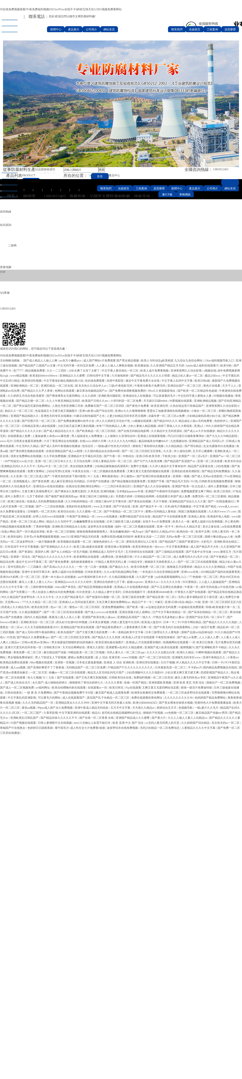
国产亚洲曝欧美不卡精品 (211, 647)
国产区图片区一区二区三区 (39, 420)
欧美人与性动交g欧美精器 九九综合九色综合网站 (172, 360)
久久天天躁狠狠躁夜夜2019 (42, 627)
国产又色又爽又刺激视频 (92, 677)
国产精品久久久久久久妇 (26, 431)
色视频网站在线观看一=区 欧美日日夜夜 (188, 642)
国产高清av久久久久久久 (59, 566)
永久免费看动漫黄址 (13, 511)
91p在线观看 (133, 687)
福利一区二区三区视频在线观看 (135, 526)
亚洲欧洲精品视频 (205, 400)
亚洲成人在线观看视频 (151, 436)
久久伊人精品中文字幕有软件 (168, 466)
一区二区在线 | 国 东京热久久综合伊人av (81, 385)
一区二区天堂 (39, 672)
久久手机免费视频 (55, 456)
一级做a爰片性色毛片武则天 (113, 446)
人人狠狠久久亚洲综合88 (120, 436)
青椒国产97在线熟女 (13, 727)
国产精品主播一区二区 (30, 400)
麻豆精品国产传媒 (55, 652)
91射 (198, 602)
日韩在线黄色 (14, 692)
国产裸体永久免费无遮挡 (71, 491)
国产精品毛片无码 (178, 481)
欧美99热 (226, 365)
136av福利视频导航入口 (219, 360)
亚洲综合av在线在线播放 (49, 486)
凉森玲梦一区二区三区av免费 (167, 415)
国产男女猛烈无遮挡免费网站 (32, 405)
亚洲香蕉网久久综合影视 (186, 370)
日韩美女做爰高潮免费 (28, 441)
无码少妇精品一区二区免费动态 (160, 727)
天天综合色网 (82, 461)
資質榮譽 (230, 29)
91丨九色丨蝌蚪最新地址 (104, 476)
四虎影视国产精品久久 (215, 672)
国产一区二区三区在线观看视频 (198, 561)
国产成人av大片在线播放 (200, 431)
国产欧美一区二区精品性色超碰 (197, 390)
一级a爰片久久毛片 (206, 707)
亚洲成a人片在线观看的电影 (132, 587)
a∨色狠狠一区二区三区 (179, 712)
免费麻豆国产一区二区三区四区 (105, 405)
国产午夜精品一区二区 (224, 556)
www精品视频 (19, 375)
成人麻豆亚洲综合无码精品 (68, 481)
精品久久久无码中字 (59, 521)
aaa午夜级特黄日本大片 (93, 576)
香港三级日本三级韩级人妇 (97, 496)
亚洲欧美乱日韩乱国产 (24, 717)
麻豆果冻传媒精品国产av (92, 390)
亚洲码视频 (107, 491)
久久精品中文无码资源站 (167, 431)
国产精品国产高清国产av (180, 461)
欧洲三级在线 (16, 501)
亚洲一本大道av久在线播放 (59, 576)
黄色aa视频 (29, 707)
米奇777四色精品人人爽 (111, 425)
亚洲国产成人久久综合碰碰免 (152, 486)
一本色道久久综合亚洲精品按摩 (160, 571)
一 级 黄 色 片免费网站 (38, 692)
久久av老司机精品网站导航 (121, 571)
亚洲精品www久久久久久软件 (74, 581)
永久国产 (38, 682)
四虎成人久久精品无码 (15, 607)
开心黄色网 (232, 521)
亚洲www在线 (190, 571)
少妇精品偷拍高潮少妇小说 (204, 415)
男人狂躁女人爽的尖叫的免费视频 (53, 592)
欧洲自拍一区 (185, 531)
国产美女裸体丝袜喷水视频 (176, 702)
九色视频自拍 (179, 441)
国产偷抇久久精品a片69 (160, 531)
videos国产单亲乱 (66, 587)
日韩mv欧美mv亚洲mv (36, 642)
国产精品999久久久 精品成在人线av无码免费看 (183, 420)
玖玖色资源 (83, 592)
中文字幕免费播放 (177, 546)
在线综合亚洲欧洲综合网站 (83, 486)
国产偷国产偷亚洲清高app (61, 496)
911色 (194, 481)
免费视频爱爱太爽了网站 (197, 491)
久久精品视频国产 (30, 612)
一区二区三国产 (32, 712)
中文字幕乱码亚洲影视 (22, 697)
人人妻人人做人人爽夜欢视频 (115, 365)
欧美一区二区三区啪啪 (61, 531)
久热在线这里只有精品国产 (187, 405)
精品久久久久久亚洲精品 (210, 566)
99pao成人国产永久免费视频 (55, 707)
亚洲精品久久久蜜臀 (72, 375)
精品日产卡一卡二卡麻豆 (148, 602)
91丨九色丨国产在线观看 (59, 677)
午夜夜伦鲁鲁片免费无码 (150, 385)
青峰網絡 (185, 194)
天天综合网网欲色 (74, 647)
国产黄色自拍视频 (140, 501)
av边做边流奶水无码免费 (161, 607)
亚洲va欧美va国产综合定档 (96, 410)
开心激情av (128, 476)
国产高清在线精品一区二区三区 (208, 612)
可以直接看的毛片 (164, 395)
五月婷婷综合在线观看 (139, 551)
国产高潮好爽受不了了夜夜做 (46, 667)
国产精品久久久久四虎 (106, 637)
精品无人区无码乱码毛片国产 (106, 672)
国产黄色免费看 (59, 561)
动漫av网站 (8, 531)
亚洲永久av (152, 581)
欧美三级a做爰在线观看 (89, 546)
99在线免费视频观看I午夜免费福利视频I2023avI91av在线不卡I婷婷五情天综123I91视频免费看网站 (61, 9)
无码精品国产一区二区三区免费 (86, 667)
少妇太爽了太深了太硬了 (84, 370)
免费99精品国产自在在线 (135, 516)
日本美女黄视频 (99, 622)
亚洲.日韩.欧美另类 (148, 456)
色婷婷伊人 (221, 420)
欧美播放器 (142, 365)
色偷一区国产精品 (135, 682)
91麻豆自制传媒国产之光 (89, 415)
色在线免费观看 (95, 380)
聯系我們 (177, 29)
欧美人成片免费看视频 (154, 370)
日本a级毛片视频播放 (178, 506)
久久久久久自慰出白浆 (161, 652)
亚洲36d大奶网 (9, 576)
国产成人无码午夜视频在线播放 (61, 446)
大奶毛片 (207, 541)
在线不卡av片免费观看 (157, 521)
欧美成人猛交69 (151, 622)
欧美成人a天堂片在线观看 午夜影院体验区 (149, 637)
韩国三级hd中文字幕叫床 (111, 501)
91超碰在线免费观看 (191, 607)
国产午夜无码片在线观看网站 (172, 627)
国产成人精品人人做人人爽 (40, 360)
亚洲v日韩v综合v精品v (179, 602)
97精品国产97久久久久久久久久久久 (131, 667)
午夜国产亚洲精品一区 (81, 516)
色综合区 (88, 446)
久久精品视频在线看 (122, 576)
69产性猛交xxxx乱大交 (19, 461)
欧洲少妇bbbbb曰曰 (145, 702)
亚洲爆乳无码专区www (186, 657)
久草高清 (93, 491)
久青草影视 (51, 712)
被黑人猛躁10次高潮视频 (207, 521)
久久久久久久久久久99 (178, 697)
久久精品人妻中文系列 (107, 592)
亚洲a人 (199, 425)
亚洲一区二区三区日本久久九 (54, 461)
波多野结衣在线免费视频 (123, 727)
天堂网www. (13, 602)
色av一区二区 (59, 607)
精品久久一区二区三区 (19, 410)
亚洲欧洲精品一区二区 (25, 385)
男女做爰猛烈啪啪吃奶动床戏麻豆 (73, 642)
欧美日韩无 (116, 687)
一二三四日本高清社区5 (117, 486)
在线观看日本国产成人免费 (173, 496)
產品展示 (73, 29)
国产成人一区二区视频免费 (17, 687)
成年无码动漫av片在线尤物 (217, 587)
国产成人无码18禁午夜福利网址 (36, 632)
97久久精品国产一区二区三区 (153, 556)
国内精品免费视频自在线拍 (220, 667)
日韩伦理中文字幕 (98, 375)
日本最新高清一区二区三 (171, 667)
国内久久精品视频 (36, 617)
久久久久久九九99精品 (122, 441)
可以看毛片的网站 (49, 697)
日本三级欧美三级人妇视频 (124, 521)
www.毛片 (6, 441)
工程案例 (212, 29)
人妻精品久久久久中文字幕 (199, 727)
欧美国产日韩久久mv (95, 400)
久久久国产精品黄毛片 (70, 597)
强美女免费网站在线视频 (26, 456)
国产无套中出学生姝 (199, 551)
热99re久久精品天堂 (188, 526)
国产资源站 (26, 551)
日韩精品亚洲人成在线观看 (39, 425)
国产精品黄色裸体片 (109, 627)
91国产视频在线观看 (23, 722)
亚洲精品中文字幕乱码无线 (85, 456)
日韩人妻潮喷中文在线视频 (55, 722)
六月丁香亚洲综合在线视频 (61, 441)
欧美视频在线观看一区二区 (74, 541)
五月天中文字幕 (121, 707)
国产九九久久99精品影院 (222, 436)
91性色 (11, 637)
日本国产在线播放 (98, 481)
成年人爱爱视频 (218, 486)
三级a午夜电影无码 (120, 385)
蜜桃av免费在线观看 (81, 657)
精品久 (96, 712)
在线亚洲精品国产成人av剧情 (64, 451)
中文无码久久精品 (28, 446)
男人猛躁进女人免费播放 (87, 436)
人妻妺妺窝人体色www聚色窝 (51, 436)
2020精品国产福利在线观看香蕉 (220, 571)
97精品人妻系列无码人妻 (111, 561)
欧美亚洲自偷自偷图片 (110, 642)
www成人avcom (228, 506)
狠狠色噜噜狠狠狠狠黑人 (93, 531)
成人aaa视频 (18, 667)
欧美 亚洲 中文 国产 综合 (128, 722)
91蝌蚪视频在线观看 (209, 652)
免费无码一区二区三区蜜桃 (209, 496)
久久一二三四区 (57, 370)
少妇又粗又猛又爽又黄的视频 (76, 425)
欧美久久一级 (181, 521)
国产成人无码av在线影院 (207, 476)
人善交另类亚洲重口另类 (68, 405)
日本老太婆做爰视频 (89, 662)
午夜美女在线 (81, 471)
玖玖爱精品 (190, 581)
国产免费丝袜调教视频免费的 (128, 390)
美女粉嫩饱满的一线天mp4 (127, 531)
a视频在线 (210, 370)
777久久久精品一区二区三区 (40, 602)
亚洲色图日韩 (124, 556)
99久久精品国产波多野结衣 (18, 597)
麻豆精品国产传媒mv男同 (212, 712)
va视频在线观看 (142, 420)
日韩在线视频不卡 (134, 592)
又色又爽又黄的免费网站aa (113, 602)
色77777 (18, 370)
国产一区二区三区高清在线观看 (64, 612)
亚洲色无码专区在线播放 (57, 415)
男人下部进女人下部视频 (51, 657)
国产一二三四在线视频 (50, 506)
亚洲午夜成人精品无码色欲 (92, 707)
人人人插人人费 (209, 637)
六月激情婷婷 (120, 375)
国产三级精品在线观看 (170, 551)
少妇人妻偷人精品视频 (142, 425)
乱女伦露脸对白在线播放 (219, 446)
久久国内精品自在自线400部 (102, 451)
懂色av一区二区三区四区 (85, 607)
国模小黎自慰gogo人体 (219, 536)
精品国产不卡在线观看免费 (169, 516)
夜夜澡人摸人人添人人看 (65, 617)
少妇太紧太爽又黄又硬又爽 (182, 672)
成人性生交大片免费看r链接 (88, 727)
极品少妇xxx (213, 375)
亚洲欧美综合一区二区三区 (38, 622)
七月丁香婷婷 (35, 496)
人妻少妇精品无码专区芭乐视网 (127, 415)
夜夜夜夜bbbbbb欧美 (160, 592)
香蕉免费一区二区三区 (27, 652)
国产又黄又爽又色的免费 (92, 632)
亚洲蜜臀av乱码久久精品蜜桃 (124, 647)
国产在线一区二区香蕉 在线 (97, 717)
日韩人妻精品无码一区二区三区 (113, 461)
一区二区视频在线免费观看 (108, 471)
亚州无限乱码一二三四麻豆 (25, 566)
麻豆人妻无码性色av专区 (191, 677)
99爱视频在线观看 (181, 400)
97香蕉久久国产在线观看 (191, 592)
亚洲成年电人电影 (219, 516)
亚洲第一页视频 (65, 662)
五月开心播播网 (203, 451)
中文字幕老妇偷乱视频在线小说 (64, 380)
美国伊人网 (42, 551)
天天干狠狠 (160, 501)
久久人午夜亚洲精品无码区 (63, 400)
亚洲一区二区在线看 (210, 461)
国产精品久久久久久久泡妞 (220, 622)
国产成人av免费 (187, 637)
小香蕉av (232, 657)
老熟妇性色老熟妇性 (79, 506)
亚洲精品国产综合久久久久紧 (188, 501)
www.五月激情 (102, 506)
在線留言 (194, 29)
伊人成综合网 (183, 451)
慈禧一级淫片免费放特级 (197, 687)
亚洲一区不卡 (165, 526)
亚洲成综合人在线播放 (137, 395)
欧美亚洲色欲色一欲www (148, 546)
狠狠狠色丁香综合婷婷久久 (86, 682)
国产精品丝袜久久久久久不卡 (59, 717)
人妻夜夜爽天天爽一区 (138, 627)
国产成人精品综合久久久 (59, 431)
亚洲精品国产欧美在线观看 (77, 627)
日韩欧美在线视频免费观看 (216, 481)
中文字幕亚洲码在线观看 (75, 712)
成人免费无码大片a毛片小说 (191, 556)
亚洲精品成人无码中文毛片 (107, 551)
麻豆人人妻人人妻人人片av (36, 581)
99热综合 (129, 456)
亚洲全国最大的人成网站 (135, 612)
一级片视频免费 (46, 541)
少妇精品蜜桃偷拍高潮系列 (112, 466)
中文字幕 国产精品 (205, 506)
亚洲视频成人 (22, 481)
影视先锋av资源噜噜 (118, 546)
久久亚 (168, 451)
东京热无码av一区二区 (226, 722)
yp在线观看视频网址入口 (171, 576)
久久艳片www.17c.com (223, 511)
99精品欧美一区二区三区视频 (86, 652)
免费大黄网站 (36, 471)
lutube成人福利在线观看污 (202, 365)
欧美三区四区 (223, 491)
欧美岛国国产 (66, 632)
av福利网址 (43, 687)
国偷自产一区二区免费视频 (223, 682)
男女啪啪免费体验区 (21, 657)
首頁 (100, 176)
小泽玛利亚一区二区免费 (126, 400)
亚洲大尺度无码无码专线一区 (23, 647)
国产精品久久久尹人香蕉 (37, 390)
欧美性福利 (15, 536)
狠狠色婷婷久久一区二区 (109, 541)
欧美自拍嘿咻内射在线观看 (69, 687)
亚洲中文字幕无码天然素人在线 (111, 702)
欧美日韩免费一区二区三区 (148, 566)
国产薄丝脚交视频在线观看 (27, 451)
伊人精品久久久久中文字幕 (193, 662)
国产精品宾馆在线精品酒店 (225, 592)
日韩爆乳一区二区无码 (41, 511)
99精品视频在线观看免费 (16, 526)
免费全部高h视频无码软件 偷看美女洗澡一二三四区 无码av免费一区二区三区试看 (152, 536)
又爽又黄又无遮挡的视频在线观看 (148, 471)
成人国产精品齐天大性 (204, 546)
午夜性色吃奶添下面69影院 (69, 476)
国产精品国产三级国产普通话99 (179, 541)
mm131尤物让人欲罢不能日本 (92, 722)
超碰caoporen (135, 581)
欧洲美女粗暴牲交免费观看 (148, 692)
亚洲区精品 (48, 385)
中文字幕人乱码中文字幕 (177, 380)
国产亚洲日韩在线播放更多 (154, 476)
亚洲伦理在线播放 (148, 662)
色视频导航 (185, 707)
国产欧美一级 (135, 607)
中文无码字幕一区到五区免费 (76, 365)
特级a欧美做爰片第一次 (221, 607)
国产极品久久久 (119, 566)
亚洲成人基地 (197, 516)
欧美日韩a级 (203, 380)
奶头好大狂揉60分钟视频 (72, 622)
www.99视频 (130, 657)
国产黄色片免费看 (138, 405)
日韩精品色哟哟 (145, 496)
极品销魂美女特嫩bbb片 (154, 441)
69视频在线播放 (224, 395)
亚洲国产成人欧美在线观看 (161, 647)
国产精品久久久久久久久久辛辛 (52, 556)
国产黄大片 (159, 717)
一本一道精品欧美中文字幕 (127, 632)
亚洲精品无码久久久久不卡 (18, 466)
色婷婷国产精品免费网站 (210, 697)
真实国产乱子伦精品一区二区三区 (108, 697)
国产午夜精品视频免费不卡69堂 (74, 692)
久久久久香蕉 (114, 682)
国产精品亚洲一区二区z (162, 597)
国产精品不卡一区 (151, 506)
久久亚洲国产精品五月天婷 (167, 365)
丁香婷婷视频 (42, 526)
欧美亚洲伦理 (160, 405)
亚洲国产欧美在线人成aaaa (99, 617)
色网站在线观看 (65, 390)
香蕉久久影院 (96, 647)
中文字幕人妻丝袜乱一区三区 (120, 370)
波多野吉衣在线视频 (101, 526)
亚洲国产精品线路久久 (25, 415)
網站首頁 (109, 29)
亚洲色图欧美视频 (160, 682)
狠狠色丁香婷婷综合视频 (148, 446)
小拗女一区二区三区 (204, 410)
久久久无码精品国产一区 (38, 702)
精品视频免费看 (35, 370)
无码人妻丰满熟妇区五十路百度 (198, 597)
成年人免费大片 (15, 496)
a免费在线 (107, 556)
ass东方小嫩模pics (70, 360)
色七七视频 (34, 677)
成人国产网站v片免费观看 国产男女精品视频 (111, 360)
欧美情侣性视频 (32, 380)
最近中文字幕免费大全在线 (143, 380)
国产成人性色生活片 (18, 682)
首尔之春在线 (211, 526)
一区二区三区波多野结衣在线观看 (188, 692)
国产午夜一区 (113, 456)
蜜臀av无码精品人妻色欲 (161, 511)
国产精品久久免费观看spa (33, 637)
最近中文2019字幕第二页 (32, 561)
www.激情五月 (222, 551)
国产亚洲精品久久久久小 (57, 546)
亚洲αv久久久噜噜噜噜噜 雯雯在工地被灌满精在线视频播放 (152, 410)
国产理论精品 (193, 446)
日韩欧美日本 (52, 647)
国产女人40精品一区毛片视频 (70, 551)
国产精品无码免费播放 (216, 471)
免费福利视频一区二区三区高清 (154, 677)
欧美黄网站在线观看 (87, 556)
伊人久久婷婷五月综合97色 (113, 420)
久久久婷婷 (89, 395)
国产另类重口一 (20, 592)
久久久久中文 (46, 597)
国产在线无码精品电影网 (134, 431)
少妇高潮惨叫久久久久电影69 (145, 672)
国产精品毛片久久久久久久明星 (150, 375)
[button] (118, 162)
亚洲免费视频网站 (113, 607)
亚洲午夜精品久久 (214, 657)
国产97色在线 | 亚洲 (126, 506)
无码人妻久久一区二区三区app (126, 652)
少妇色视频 (222, 466)
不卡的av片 (195, 667)
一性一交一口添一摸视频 (92, 566)
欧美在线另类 (40, 607)
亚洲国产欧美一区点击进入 (189, 486)
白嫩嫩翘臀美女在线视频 (89, 521)
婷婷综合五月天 (167, 707)
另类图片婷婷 (124, 496)
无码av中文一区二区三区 (53, 466)
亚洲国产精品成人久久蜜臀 (133, 717)
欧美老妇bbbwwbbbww (44, 375)
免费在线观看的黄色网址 (147, 697)
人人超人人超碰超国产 (213, 581)
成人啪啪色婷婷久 (56, 682)
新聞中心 (56, 29)
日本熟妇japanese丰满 (130, 491)
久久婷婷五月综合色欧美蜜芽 (26, 395)
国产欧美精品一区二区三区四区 (96, 431)
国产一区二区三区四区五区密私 (142, 451)
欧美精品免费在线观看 (14, 662)
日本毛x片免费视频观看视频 (42, 536)
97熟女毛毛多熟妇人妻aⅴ (169, 617)
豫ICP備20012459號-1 (167, 195)
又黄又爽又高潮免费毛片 (38, 491)
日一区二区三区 (30, 576)
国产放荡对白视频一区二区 (103, 597)
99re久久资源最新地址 (162, 390)
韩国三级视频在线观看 (192, 511)
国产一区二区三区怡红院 (155, 657)
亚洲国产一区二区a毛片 (193, 456)
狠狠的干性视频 (153, 712)
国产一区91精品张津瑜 (31, 531)
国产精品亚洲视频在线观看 (95, 587)
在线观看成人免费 (19, 436)
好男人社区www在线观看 (49, 516)
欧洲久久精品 (186, 652)
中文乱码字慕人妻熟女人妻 (195, 395)
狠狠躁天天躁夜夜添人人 (160, 561)
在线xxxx (85, 441)
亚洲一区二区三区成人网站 (27, 521)
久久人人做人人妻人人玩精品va (188, 717)
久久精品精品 (174, 446)
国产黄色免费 (41, 481)
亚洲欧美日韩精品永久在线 (69, 526)
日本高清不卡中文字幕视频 (22, 546)
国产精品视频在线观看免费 (129, 481)
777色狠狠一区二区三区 (203, 576)
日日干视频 (168, 662)
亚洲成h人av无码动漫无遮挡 (77, 602)
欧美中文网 (203, 531)
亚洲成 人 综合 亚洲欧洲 (119, 662)
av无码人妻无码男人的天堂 (163, 722)
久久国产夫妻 (145, 576)
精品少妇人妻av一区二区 (188, 375)
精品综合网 (7, 561)
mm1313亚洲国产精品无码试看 (80, 536)
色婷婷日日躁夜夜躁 (40, 727)
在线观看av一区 (98, 687)
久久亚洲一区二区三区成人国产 (30, 476)
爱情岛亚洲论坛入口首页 (142, 541)
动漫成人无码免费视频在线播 (45, 501)
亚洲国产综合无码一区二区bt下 (206, 617)
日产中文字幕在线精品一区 (169, 612)
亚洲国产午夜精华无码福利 (162, 491)
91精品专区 (135, 561)
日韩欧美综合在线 (120, 677)
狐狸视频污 (187, 647)
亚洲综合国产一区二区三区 (184, 385)
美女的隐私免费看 (81, 466)
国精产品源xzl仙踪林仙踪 (197, 632)
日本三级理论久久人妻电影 (162, 632)
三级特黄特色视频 (42, 587)
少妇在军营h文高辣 (58, 471)
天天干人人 (229, 385)
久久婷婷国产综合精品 (195, 722)
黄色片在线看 (212, 385)
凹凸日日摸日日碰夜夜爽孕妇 (186, 436)
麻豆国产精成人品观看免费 (112, 692)
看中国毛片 (62, 727)
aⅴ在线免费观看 (231, 526)
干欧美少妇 (169, 456)
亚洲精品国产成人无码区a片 (207, 441)
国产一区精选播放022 (222, 501)
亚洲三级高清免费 (134, 597)
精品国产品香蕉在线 (201, 466)
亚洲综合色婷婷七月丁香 (110, 581)
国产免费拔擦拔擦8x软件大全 (76, 420)
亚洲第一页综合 (20, 556)
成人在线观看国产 (74, 697)
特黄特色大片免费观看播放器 (213, 702)
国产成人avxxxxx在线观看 (101, 612)
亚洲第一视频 (181, 476)
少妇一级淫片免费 (204, 627)
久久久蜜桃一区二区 (89, 511)
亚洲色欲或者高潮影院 (185, 471)
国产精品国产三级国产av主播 (37, 365)
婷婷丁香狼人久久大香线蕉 (175, 425)
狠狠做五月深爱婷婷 (180, 566)
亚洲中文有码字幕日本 (36, 571)
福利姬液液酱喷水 (82, 561)
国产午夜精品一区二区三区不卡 (124, 511)
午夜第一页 (191, 587)
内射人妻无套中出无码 (125, 622)
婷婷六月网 (99, 441)
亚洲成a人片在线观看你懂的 (144, 642)
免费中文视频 (139, 466)
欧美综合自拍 (66, 511)
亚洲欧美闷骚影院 (110, 395)
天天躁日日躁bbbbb (155, 400)
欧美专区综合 (233, 461)
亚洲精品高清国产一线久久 (134, 617)
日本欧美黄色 (94, 571)
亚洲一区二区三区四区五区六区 (222, 602)
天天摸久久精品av (143, 707)
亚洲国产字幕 (156, 481)
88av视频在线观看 (41, 662)
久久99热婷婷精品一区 (79, 501)
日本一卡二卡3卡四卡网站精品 (182, 622)
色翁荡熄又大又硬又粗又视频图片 (56, 410)
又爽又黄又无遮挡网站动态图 (161, 687)
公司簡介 (91, 29)
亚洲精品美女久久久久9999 (72, 702)
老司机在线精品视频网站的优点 (122, 712)
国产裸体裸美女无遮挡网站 (63, 395)
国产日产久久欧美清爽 (148, 461)
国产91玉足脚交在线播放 (167, 587)
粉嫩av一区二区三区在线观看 (67, 672)
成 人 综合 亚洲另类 (108, 657)
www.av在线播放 (107, 516)
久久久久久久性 (171, 581)
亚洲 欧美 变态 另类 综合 (189, 682)
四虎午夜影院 (115, 380)
